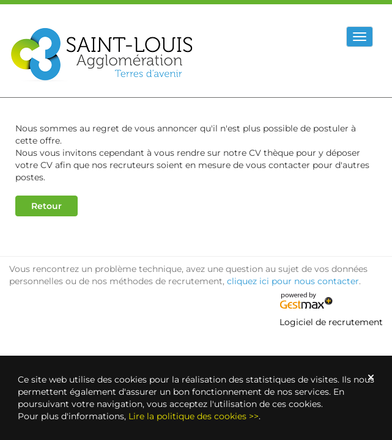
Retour (46, 205)
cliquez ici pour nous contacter (293, 281)
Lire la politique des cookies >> (193, 416)
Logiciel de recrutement (331, 322)
